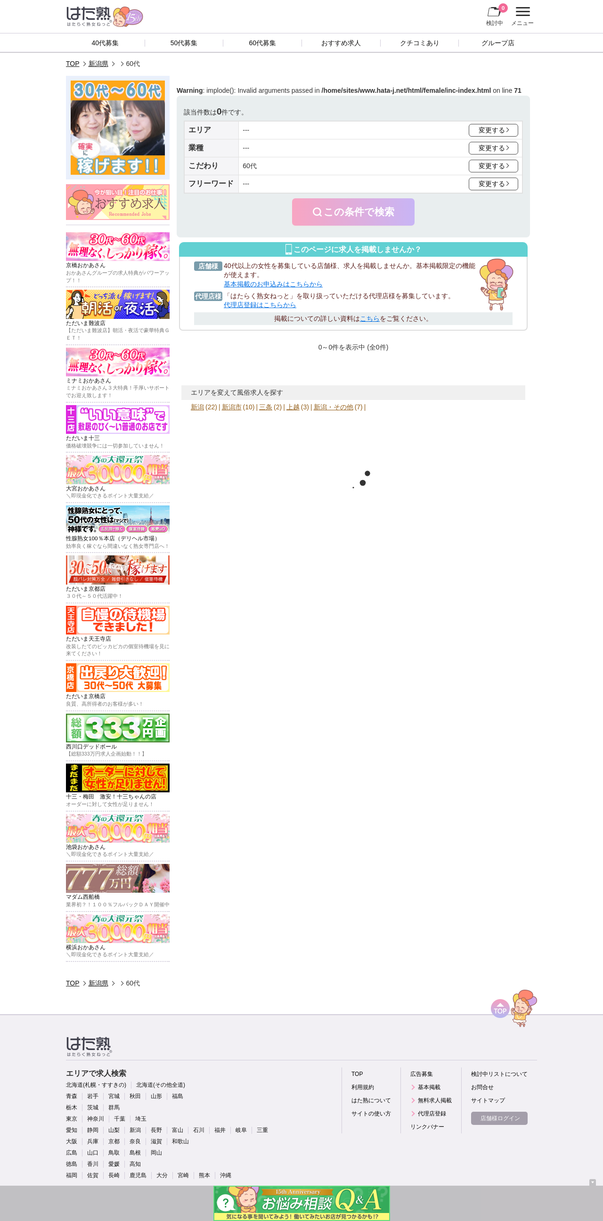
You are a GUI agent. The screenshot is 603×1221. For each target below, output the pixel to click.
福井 (220, 1130)
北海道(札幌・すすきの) (96, 1085)
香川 (92, 1164)
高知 (135, 1164)
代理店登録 (432, 1113)
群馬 (114, 1107)
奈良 (135, 1141)
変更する (492, 130)
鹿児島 (138, 1175)
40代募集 (105, 43)
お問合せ (482, 1087)
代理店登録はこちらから (260, 305)
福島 (177, 1096)
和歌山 (180, 1141)
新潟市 (232, 407)
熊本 (204, 1175)
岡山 (156, 1152)
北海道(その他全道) (160, 1085)
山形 (156, 1096)
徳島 (71, 1164)
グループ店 (497, 43)
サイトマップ (488, 1100)
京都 (114, 1141)
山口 (92, 1152)
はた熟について (371, 1100)
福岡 (71, 1175)
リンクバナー (427, 1126)
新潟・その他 (333, 407)
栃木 (71, 1107)
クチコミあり (420, 43)
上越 (293, 407)
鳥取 (114, 1152)
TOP (73, 63)
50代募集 (184, 43)
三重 (262, 1130)
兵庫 (92, 1141)
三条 (265, 407)
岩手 (92, 1096)
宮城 (114, 1096)
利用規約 (362, 1087)
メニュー (521, 16)
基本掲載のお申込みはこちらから (273, 284)
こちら (370, 318)
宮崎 (183, 1175)
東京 (71, 1118)
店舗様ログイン (500, 1118)
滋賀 (156, 1141)
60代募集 (262, 43)
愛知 (71, 1130)
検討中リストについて (499, 1074)
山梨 (114, 1130)
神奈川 (95, 1118)
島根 (135, 1152)
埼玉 (141, 1118)
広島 (71, 1152)
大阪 (71, 1141)
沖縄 (225, 1175)
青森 (71, 1096)
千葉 (119, 1118)
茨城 (92, 1107)
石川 (198, 1130)
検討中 (497, 14)
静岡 (92, 1130)
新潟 (197, 407)
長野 (156, 1130)
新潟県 (98, 63)
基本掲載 (429, 1087)
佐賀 (92, 1175)
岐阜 (241, 1130)
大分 (162, 1175)
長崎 (114, 1175)
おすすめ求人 (341, 43)
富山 (177, 1130)
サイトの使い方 (371, 1113)
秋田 (135, 1096)
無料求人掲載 (435, 1100)
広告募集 (421, 1074)
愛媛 (114, 1164)
